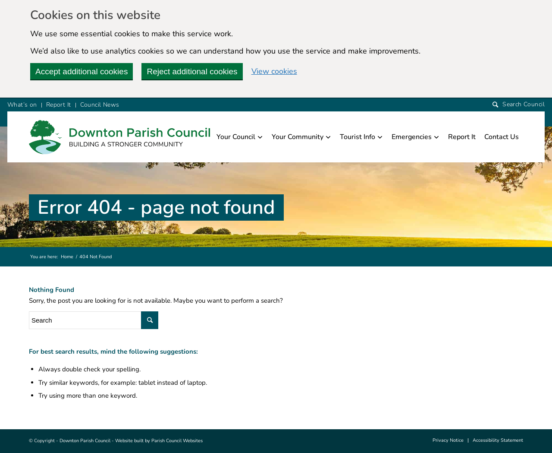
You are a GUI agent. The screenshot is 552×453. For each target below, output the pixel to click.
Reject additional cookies (192, 71)
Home (67, 256)
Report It (58, 105)
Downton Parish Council (85, 440)
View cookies (274, 71)
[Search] (518, 105)
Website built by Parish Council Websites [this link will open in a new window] (159, 440)
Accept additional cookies (81, 71)
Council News (99, 105)
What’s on (22, 105)
